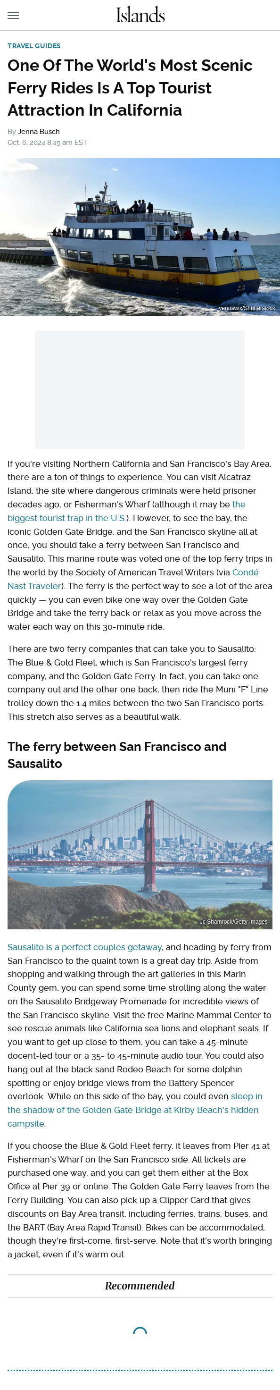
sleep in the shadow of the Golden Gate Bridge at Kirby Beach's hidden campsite (135, 1110)
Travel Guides (34, 46)
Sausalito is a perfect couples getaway (85, 947)
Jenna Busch (39, 131)
